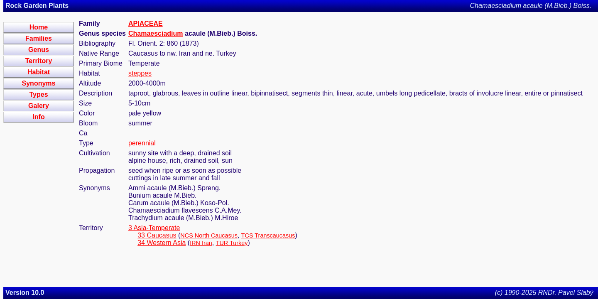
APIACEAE (145, 23)
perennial (142, 143)
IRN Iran (201, 243)
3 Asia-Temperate (154, 227)
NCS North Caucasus (209, 235)
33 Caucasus (156, 235)
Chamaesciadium (155, 33)
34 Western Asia (161, 242)
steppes (140, 73)
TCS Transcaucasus (268, 235)
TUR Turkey (232, 243)
